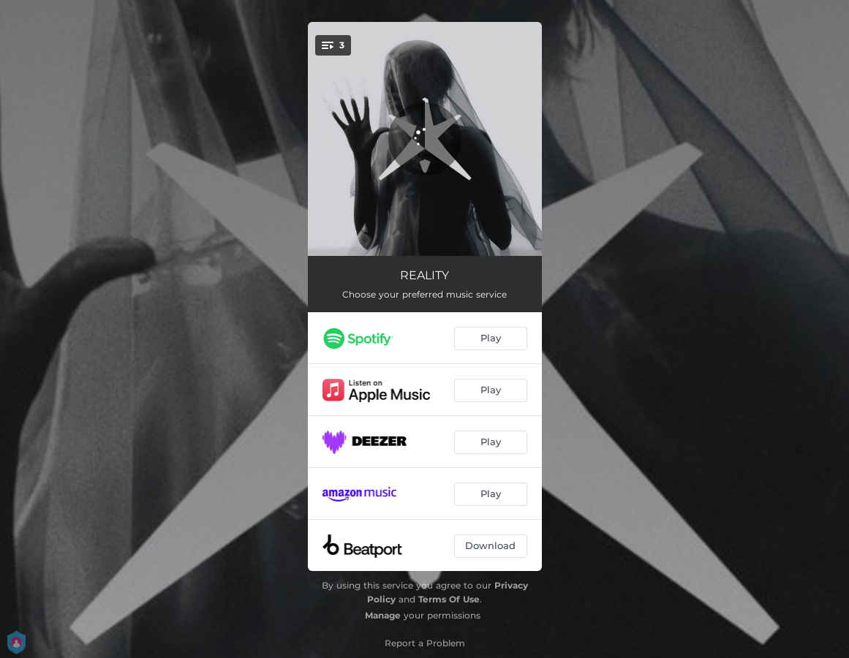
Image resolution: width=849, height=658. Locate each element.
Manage (383, 615)
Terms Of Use (449, 599)
